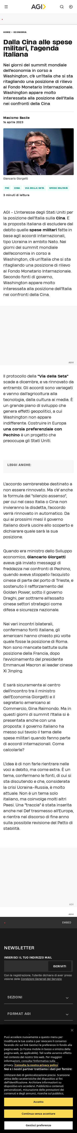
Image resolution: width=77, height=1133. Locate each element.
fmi (7, 188)
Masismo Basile (16, 117)
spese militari (58, 188)
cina (17, 188)
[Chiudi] (72, 1030)
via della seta (34, 188)
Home (6, 32)
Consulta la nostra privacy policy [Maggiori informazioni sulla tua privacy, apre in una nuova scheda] (36, 1065)
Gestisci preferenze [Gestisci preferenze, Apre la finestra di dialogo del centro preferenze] (38, 1125)
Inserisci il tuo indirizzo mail (28, 957)
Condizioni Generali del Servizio (41, 979)
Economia (20, 32)
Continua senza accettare (38, 1113)
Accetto (38, 1102)
